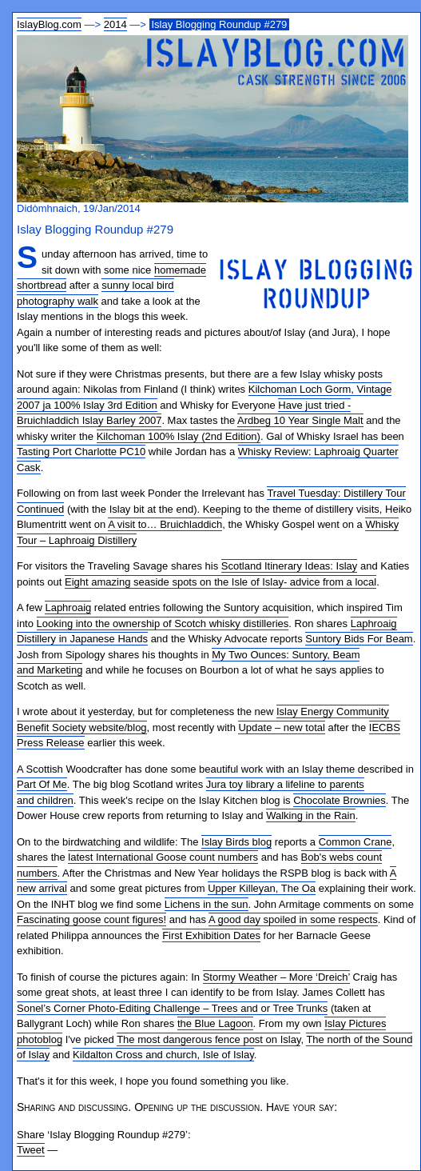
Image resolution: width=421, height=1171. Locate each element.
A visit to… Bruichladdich (165, 524)
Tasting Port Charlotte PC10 (81, 452)
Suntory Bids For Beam (358, 639)
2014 (115, 24)
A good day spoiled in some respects (293, 919)
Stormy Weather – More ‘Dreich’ (276, 977)
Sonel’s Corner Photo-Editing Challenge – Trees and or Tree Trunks (172, 1008)
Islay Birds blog (236, 842)
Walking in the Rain (310, 815)
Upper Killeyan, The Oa (262, 888)
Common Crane (355, 842)
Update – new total (281, 727)
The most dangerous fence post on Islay (208, 1039)
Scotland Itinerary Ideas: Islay (289, 566)
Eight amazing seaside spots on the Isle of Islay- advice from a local (220, 582)
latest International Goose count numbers (163, 857)
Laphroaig (68, 607)
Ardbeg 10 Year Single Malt (300, 420)
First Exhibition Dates (211, 935)
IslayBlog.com (49, 24)
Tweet (31, 1150)
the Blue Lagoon (215, 1023)
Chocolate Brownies (339, 800)
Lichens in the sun (206, 904)
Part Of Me (42, 784)
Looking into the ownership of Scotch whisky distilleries (163, 623)
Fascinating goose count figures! (91, 919)
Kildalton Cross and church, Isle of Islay (163, 1055)
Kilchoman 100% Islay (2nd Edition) (178, 436)
